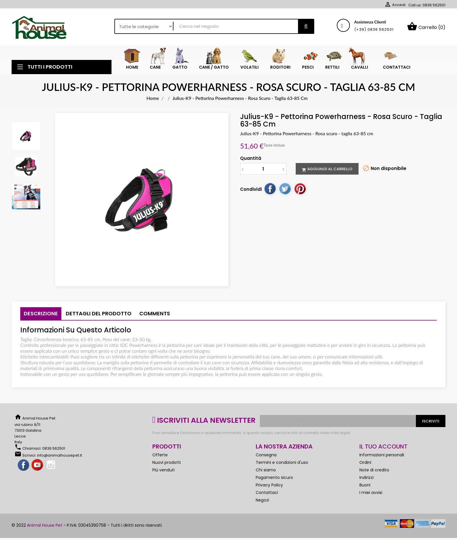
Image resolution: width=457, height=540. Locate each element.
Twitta (285, 188)
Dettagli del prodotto (98, 313)
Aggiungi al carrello (327, 169)
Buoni (364, 485)
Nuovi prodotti (166, 462)
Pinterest (300, 188)
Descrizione (41, 313)
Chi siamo (266, 470)
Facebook (23, 465)
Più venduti (163, 470)
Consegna (266, 455)
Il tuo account (383, 446)
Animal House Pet (44, 525)
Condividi (270, 188)
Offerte (160, 455)
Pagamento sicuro (274, 477)
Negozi (262, 500)
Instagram (51, 465)
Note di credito (374, 470)
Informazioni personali (381, 455)
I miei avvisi (370, 492)
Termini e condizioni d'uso (282, 462)
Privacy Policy (269, 485)
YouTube (37, 465)
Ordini (365, 462)
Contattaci (267, 492)
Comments (154, 313)
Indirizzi (366, 477)
